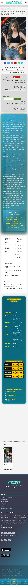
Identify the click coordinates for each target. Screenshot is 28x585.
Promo (2, 582)
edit (16, 286)
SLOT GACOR (11, 221)
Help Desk (5, 575)
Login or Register (14, 6)
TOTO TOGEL (18, 11)
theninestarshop (7, 527)
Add (22, 89)
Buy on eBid (5, 501)
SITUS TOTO (4, 11)
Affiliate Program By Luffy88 (16, 575)
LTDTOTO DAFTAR (19, 13)
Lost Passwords (17, 573)
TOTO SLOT (11, 11)
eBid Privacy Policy (7, 508)
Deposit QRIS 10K (16, 227)
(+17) (18, 257)
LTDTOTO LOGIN (10, 13)
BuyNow (16, 77)
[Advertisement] (14, 423)
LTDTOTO (9, 217)
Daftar (14, 582)
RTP (20, 582)
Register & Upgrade (7, 497)
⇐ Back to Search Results (8, 9)
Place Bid (17, 98)
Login (8, 582)
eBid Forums (5, 506)
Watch (15, 89)
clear (5, 444)
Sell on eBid (5, 499)
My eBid (4, 504)
